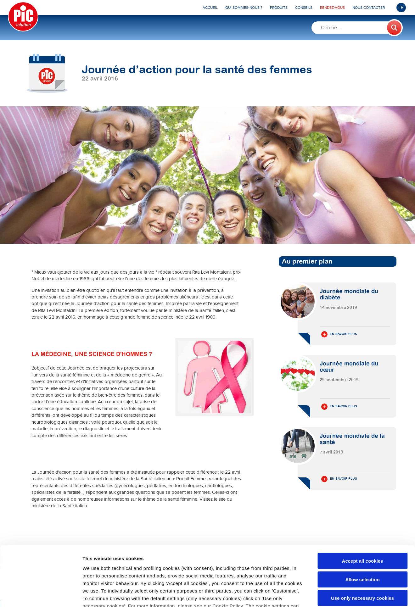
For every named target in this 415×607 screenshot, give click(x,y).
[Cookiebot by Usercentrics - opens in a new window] (40, 594)
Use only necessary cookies (362, 546)
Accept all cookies (362, 510)
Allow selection (362, 528)
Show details (330, 594)
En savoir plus (339, 334)
